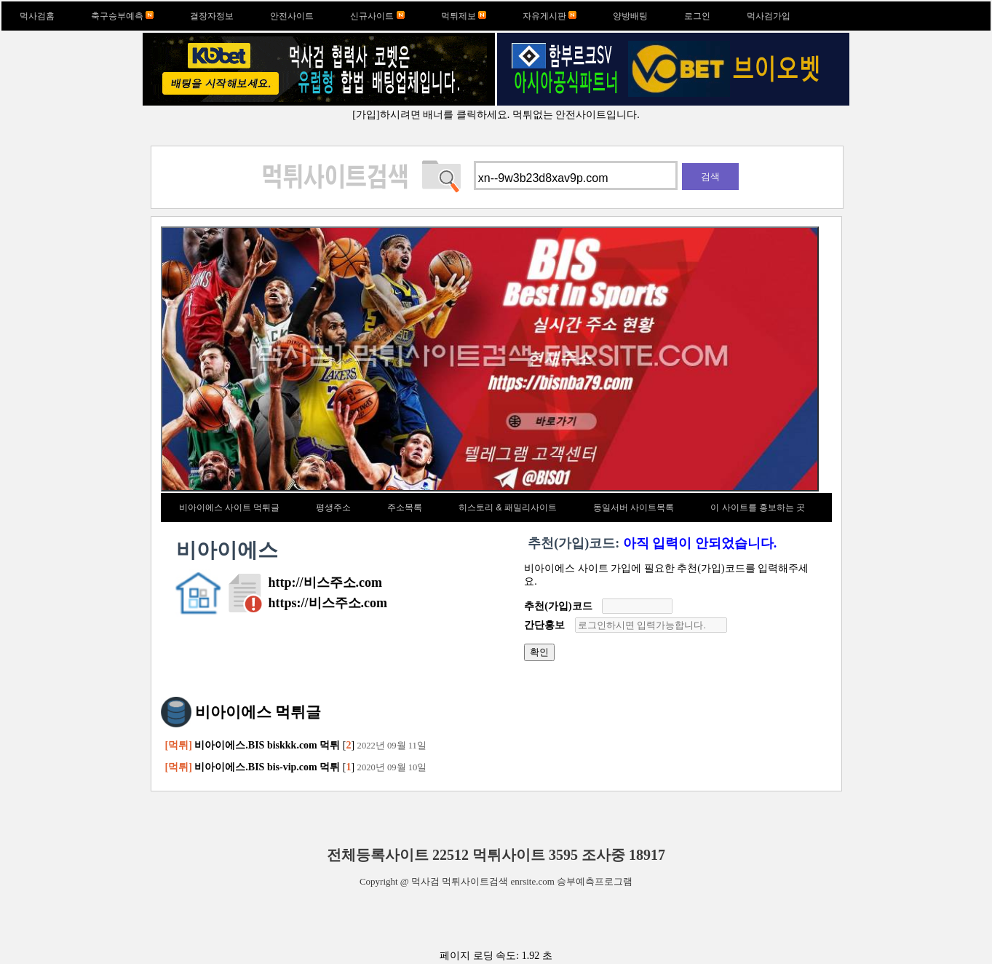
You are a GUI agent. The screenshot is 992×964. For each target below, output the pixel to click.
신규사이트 (377, 16)
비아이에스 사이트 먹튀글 (229, 507)
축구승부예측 (122, 16)
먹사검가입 (768, 16)
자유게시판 (549, 16)
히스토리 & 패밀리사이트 (508, 507)
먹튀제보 (463, 16)
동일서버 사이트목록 (633, 507)
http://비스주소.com (326, 582)
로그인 (697, 16)
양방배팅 (630, 16)
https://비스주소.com (328, 603)
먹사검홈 (37, 16)
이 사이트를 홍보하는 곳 (757, 507)
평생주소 (333, 507)
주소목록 (404, 507)
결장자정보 (212, 16)
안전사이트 (292, 16)
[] (295, 745)
